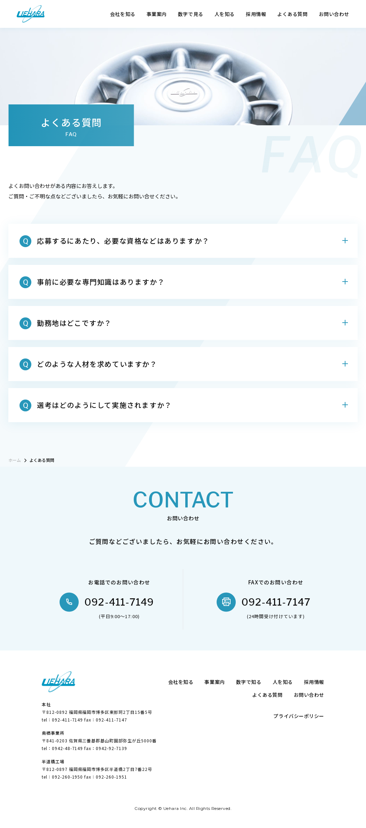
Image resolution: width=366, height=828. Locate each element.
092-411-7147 (276, 602)
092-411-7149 (119, 602)
